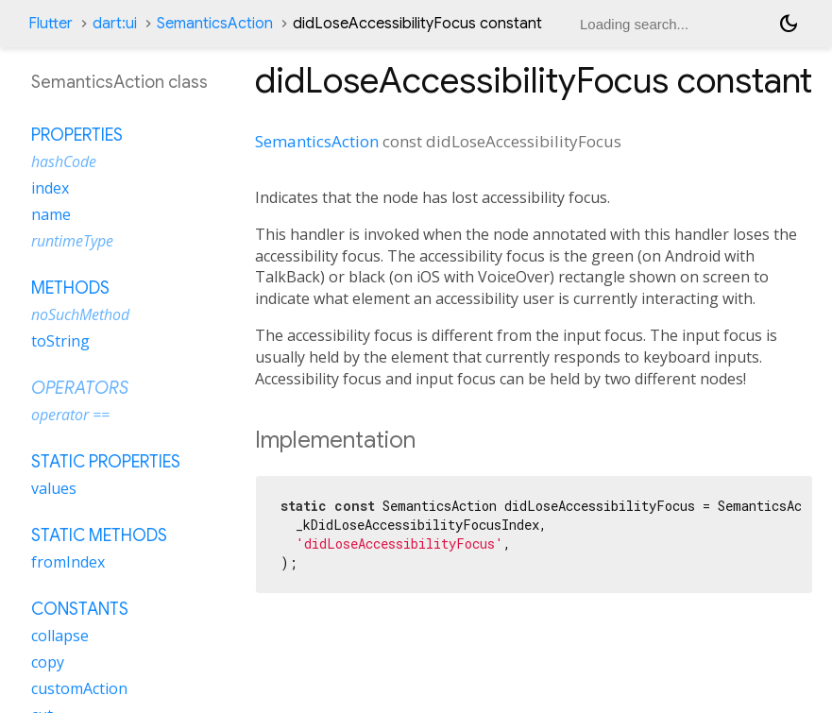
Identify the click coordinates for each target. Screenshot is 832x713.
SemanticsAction (215, 23)
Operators (79, 388)
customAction (79, 688)
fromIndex (68, 562)
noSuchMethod (80, 314)
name (51, 214)
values (53, 488)
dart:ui (115, 23)
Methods (70, 288)
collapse (60, 635)
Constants (79, 609)
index (50, 188)
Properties (77, 135)
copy (47, 662)
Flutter (50, 23)
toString (60, 341)
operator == (70, 414)
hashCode (63, 161)
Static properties (105, 461)
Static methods (99, 535)
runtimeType (72, 240)
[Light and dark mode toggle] (788, 23)
